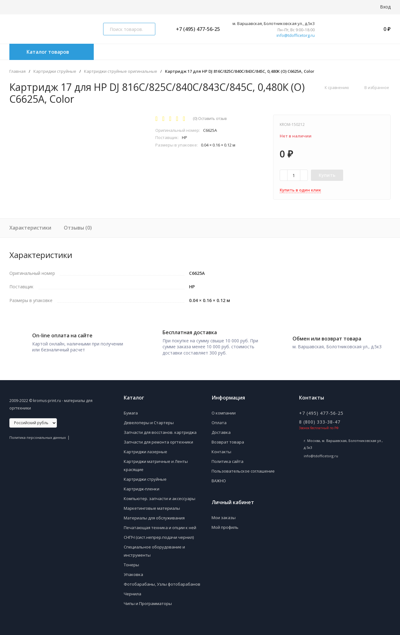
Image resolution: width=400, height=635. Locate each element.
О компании (224, 411)
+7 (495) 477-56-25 (195, 29)
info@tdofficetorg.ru (296, 35)
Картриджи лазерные (145, 449)
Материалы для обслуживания (154, 515)
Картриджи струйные (54, 71)
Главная (17, 71)
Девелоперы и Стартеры (149, 420)
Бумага (131, 411)
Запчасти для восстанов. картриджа (160, 430)
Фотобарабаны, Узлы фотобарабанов (162, 582)
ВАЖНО (219, 478)
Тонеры (131, 562)
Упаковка (133, 572)
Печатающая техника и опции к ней (160, 525)
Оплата (219, 420)
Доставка (221, 430)
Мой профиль (225, 525)
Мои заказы (224, 515)
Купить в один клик (300, 190)
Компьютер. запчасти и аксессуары (159, 496)
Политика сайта (227, 459)
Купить (327, 175)
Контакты (221, 449)
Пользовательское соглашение (243, 469)
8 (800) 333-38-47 (319, 420)
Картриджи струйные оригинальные (120, 71)
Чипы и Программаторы (148, 601)
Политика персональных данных (37, 435)
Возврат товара (228, 440)
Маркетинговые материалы (152, 506)
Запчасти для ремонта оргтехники (158, 440)
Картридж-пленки (141, 486)
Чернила (132, 591)
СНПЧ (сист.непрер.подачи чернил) (159, 535)
